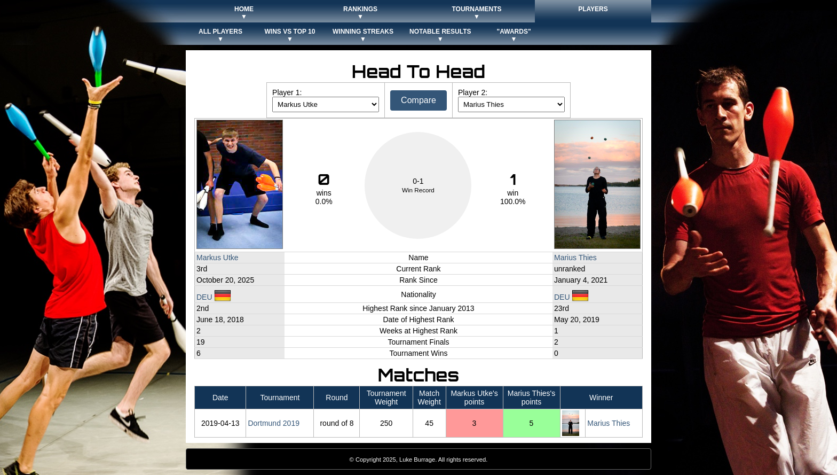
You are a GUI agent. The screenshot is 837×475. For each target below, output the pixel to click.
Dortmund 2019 (273, 423)
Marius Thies (575, 257)
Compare (418, 100)
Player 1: (287, 92)
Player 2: (472, 92)
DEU (213, 297)
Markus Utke (217, 257)
